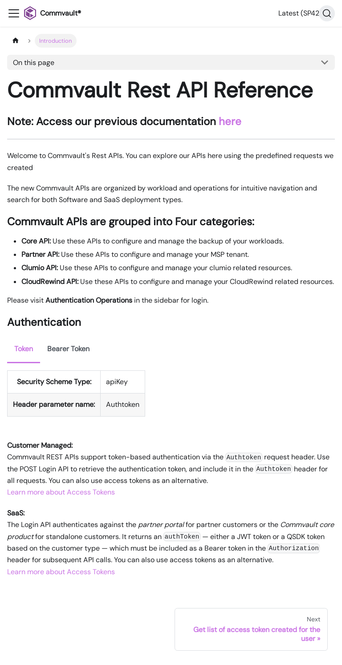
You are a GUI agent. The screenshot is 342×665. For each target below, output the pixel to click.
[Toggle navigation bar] (13, 13)
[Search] (327, 13)
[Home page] (15, 41)
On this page (33, 62)
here (230, 121)
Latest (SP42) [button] (300, 13)
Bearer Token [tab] (68, 348)
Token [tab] (23, 348)
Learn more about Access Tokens (61, 492)
